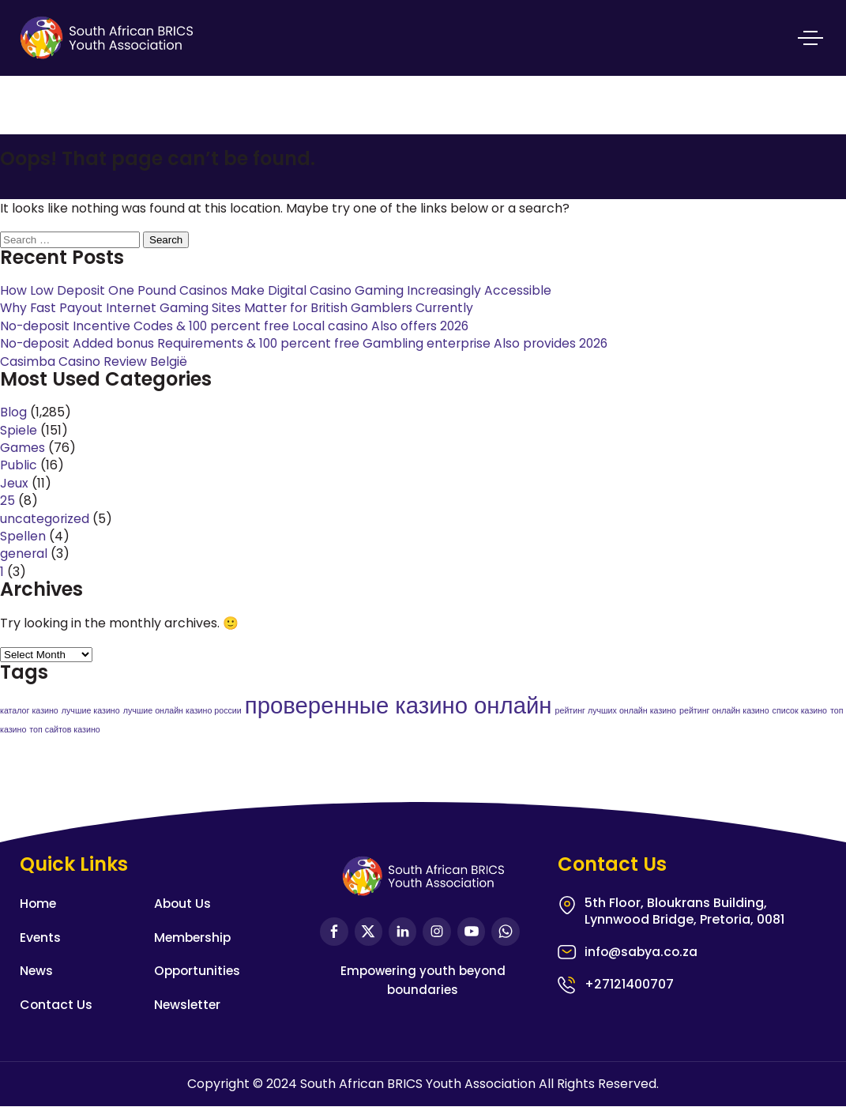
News (37, 971)
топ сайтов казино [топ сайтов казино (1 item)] (64, 730)
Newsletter (188, 1005)
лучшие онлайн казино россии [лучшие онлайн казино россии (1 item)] (182, 711)
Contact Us (56, 1005)
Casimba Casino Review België (93, 361)
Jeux (14, 483)
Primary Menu (810, 35)
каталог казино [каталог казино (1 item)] (29, 711)
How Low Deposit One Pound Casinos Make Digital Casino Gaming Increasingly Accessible (276, 290)
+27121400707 (629, 986)
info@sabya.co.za (642, 953)
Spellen (23, 536)
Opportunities (198, 971)
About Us (183, 904)
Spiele (18, 430)
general (24, 553)
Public (18, 465)
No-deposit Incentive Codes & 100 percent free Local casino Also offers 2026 (237, 326)
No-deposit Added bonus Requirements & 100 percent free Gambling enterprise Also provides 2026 (308, 343)
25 (7, 500)
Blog (13, 412)
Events (41, 938)
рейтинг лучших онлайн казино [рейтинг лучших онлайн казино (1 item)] (615, 711)
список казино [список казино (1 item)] (800, 711)
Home (39, 904)
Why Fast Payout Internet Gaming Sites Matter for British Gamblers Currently (240, 308)
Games (22, 448)
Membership (194, 938)
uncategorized (45, 519)
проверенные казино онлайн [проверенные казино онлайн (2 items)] (398, 705)
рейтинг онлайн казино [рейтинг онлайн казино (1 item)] (724, 711)
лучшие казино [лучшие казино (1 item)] (91, 711)
